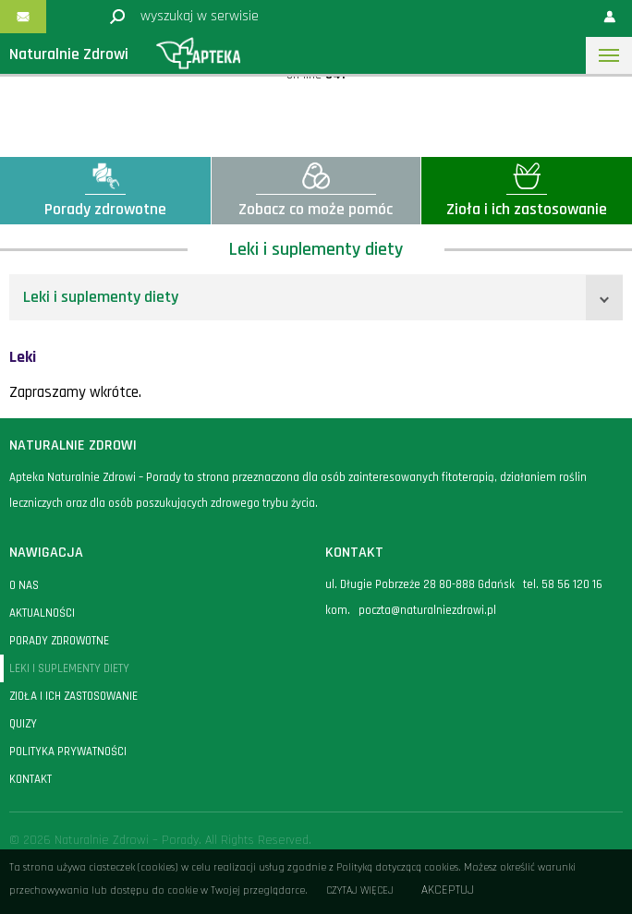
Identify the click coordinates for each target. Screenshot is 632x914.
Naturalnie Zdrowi (68, 54)
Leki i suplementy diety (100, 296)
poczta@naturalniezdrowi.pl (427, 610)
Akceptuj (447, 890)
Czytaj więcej (360, 890)
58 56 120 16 (571, 584)
